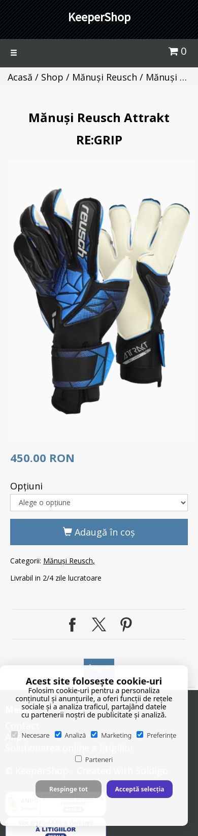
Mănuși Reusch (104, 77)
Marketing (111, 735)
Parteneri (94, 759)
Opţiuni (26, 485)
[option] (101, 301)
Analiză (70, 735)
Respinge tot (68, 789)
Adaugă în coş (99, 532)
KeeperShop (99, 17)
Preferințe (156, 735)
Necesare (30, 735)
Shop (52, 77)
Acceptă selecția (139, 789)
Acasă (20, 77)
